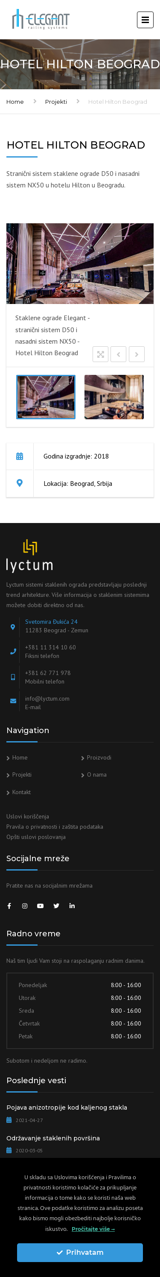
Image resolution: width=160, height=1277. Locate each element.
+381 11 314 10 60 (50, 647)
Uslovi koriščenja (27, 816)
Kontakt (21, 792)
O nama (97, 774)
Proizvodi (99, 757)
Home (15, 101)
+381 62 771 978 (48, 673)
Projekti (56, 101)
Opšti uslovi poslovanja (36, 837)
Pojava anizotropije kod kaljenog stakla (66, 1107)
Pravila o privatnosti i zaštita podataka (54, 826)
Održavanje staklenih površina (53, 1138)
